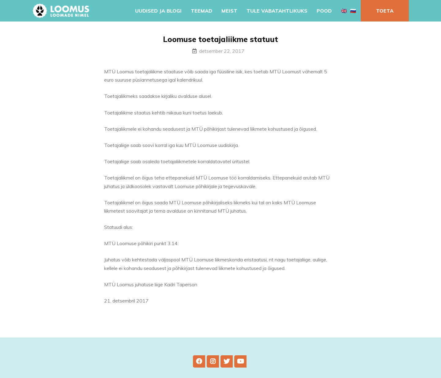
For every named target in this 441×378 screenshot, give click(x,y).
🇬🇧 (344, 11)
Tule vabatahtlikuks (277, 11)
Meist (229, 11)
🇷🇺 (353, 11)
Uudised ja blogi (158, 11)
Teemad (201, 11)
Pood (324, 11)
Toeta (385, 11)
